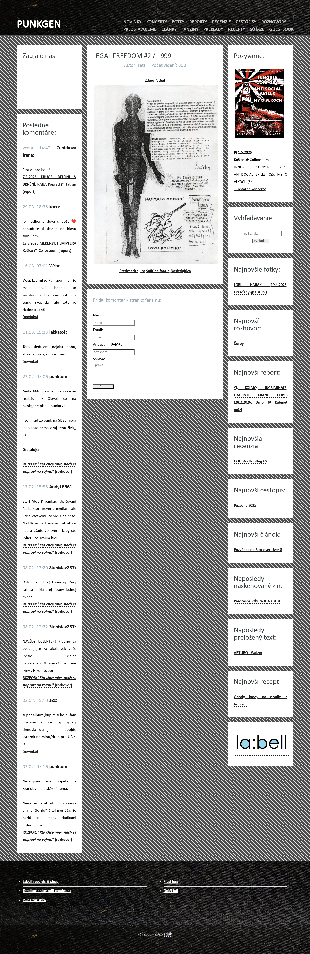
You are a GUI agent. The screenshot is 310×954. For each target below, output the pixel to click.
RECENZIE (221, 22)
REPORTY (198, 22)
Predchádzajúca (132, 271)
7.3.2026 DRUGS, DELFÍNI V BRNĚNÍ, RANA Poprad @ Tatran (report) (49, 184)
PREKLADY (213, 29)
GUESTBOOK (281, 29)
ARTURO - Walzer (248, 653)
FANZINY (189, 29)
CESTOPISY (246, 22)
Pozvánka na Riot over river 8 (258, 550)
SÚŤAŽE (257, 29)
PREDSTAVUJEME (139, 29)
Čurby (239, 344)
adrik (168, 934)
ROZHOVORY (273, 22)
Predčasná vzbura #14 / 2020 (257, 601)
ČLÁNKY (169, 29)
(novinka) (30, 317)
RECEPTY (236, 29)
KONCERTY (156, 22)
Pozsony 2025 (245, 506)
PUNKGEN (39, 25)
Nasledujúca (181, 271)
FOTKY (178, 22)
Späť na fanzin (158, 271)
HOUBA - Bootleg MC (251, 461)
